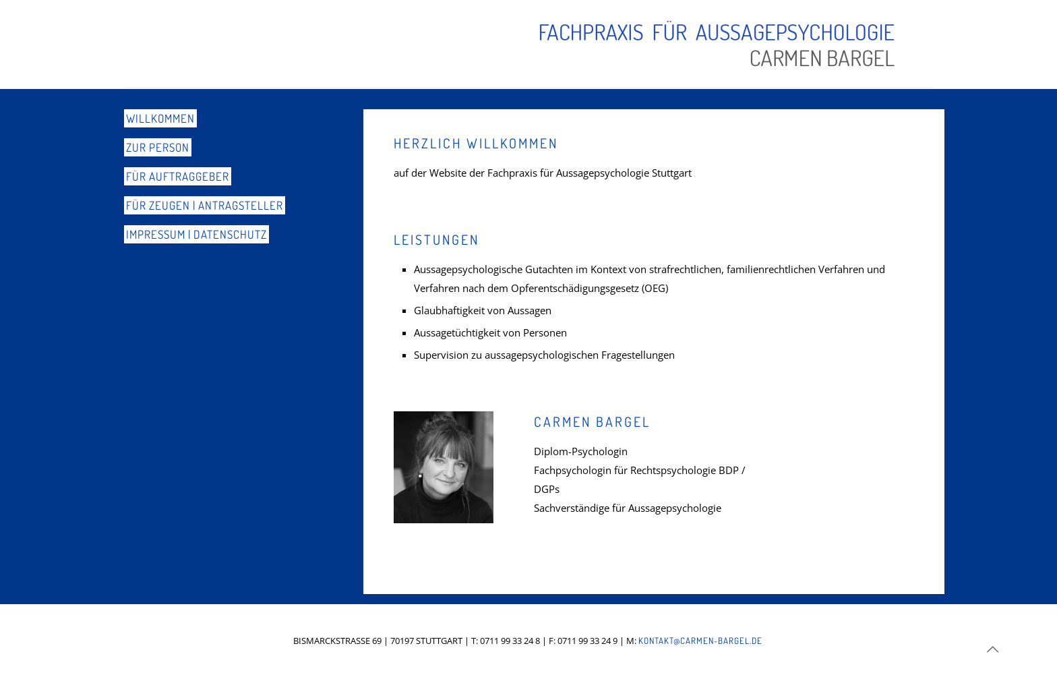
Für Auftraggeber (177, 176)
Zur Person (157, 147)
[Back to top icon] (992, 649)
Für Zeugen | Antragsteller (204, 205)
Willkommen (160, 118)
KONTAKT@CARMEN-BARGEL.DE (700, 640)
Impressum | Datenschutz (196, 234)
